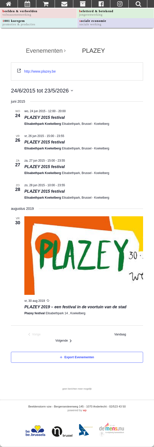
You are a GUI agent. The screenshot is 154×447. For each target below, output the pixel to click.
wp (85, 410)
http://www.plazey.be (40, 71)
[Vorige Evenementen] (34, 334)
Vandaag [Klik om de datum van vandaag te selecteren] (121, 334)
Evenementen (44, 50)
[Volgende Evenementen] (65, 341)
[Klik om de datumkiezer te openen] (42, 91)
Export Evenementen (79, 357)
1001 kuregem (18, 22)
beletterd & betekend (96, 12)
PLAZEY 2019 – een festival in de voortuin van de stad (75, 307)
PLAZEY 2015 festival (44, 117)
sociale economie (92, 22)
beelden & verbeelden (20, 12)
